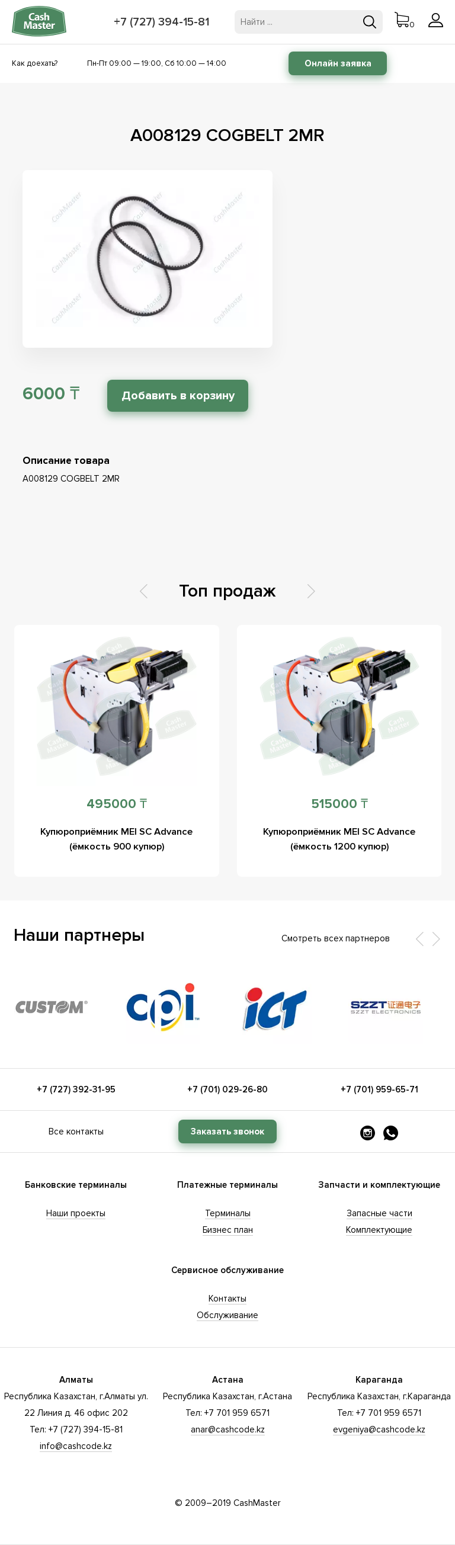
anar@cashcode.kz (228, 1429)
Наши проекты (75, 1213)
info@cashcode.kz (76, 1446)
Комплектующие (379, 1230)
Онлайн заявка (338, 63)
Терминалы (228, 1213)
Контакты (227, 1298)
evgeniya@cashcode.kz (379, 1429)
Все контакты (76, 1131)
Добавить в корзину (188, 396)
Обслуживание (227, 1315)
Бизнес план (228, 1230)
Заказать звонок (227, 1131)
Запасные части (379, 1213)
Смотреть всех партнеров (335, 938)
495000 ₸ (116, 804)
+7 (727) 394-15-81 (164, 22)
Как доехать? (34, 63)
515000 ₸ (339, 804)
